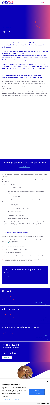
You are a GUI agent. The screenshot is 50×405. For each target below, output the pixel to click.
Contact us (24, 167)
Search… (47, 3)
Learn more (41, 302)
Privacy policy (16, 399)
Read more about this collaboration (11, 242)
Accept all (36, 390)
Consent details (6, 399)
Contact (6, 357)
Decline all (37, 393)
